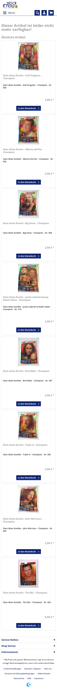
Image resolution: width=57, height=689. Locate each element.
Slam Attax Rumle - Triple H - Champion (25, 444)
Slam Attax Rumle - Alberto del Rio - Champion (23, 151)
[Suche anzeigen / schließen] (37, 13)
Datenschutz (19, 678)
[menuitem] (8, 13)
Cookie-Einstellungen (12, 668)
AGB (29, 678)
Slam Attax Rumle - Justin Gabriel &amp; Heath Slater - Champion (26, 299)
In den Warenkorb (28, 108)
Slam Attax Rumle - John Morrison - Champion (23, 520)
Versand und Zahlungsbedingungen (20, 673)
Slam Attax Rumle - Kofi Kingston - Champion (22, 77)
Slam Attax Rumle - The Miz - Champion (25, 592)
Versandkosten (48, 659)
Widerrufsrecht (44, 673)
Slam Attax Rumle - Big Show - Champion (26, 223)
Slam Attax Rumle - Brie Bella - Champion (26, 371)
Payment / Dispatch (32, 668)
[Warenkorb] (51, 13)
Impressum (39, 678)
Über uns (48, 668)
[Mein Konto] (44, 13)
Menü (9, 12)
